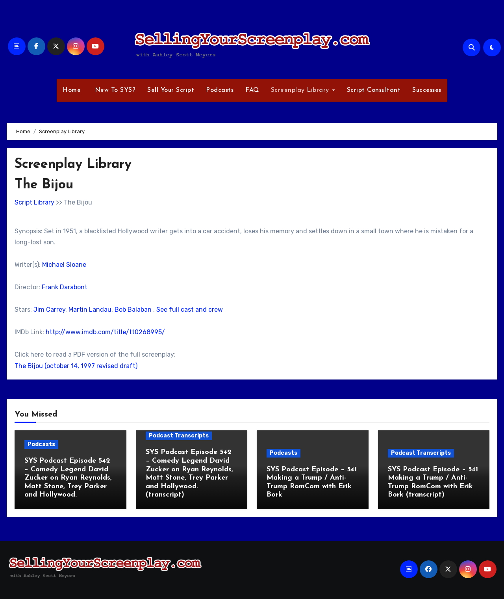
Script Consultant (374, 90)
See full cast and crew (189, 309)
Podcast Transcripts (179, 435)
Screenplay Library (301, 90)
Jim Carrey (49, 309)
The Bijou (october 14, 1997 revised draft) (76, 366)
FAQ (252, 90)
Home (72, 90)
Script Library (34, 202)
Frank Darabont (64, 287)
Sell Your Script (170, 90)
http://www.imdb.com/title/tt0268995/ (105, 332)
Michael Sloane (64, 264)
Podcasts (219, 90)
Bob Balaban (133, 309)
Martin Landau (90, 309)
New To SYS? (114, 90)
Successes (426, 90)
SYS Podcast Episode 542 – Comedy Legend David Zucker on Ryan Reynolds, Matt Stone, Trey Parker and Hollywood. (68, 478)
